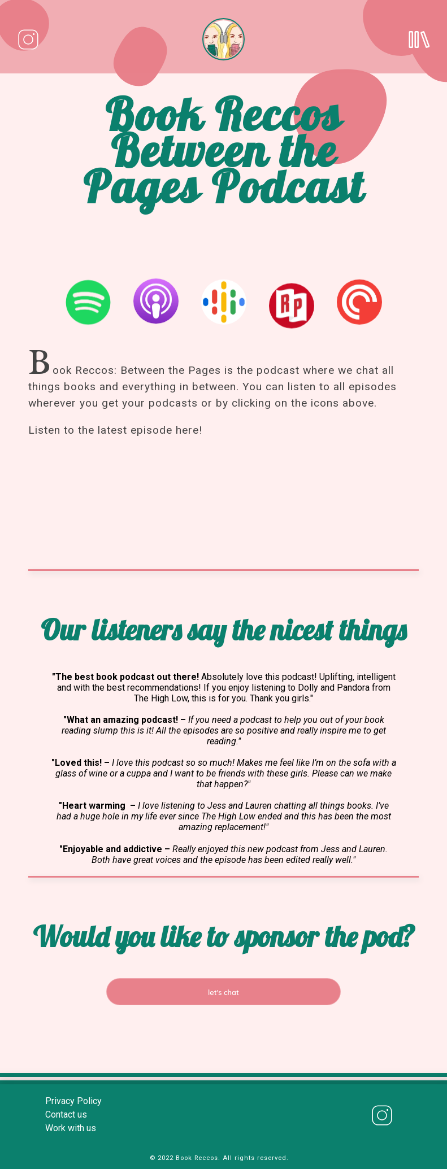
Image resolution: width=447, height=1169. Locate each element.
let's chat (223, 992)
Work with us (70, 1128)
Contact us (66, 1114)
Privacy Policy (73, 1101)
